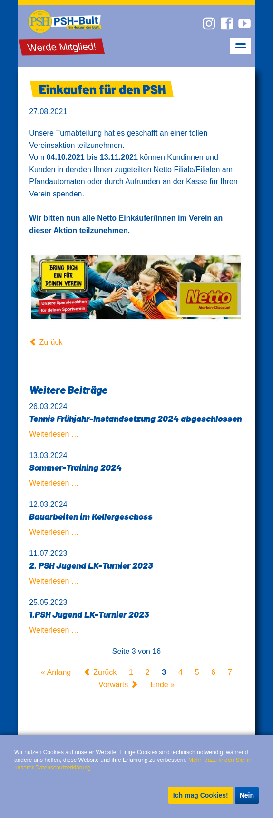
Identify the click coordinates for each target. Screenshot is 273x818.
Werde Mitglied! (62, 47)
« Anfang (56, 672)
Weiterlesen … (54, 434)
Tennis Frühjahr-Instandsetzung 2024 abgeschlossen (135, 418)
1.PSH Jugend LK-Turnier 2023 (89, 614)
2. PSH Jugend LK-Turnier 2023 (91, 565)
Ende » (162, 685)
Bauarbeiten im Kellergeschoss (91, 516)
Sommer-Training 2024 (75, 467)
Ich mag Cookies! (200, 795)
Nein (247, 795)
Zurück (51, 342)
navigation (240, 46)
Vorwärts (113, 685)
